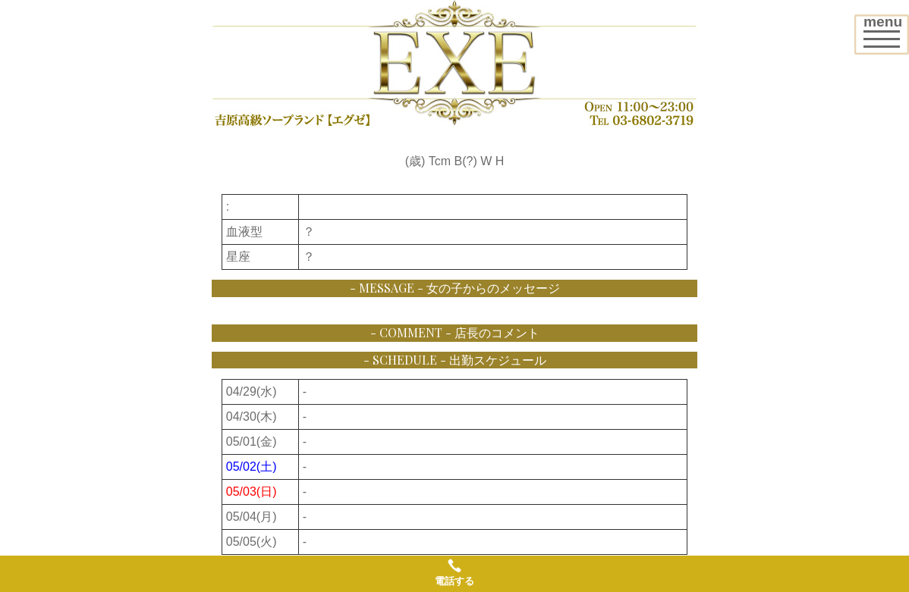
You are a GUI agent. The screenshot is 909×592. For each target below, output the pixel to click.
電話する (454, 572)
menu (886, 29)
